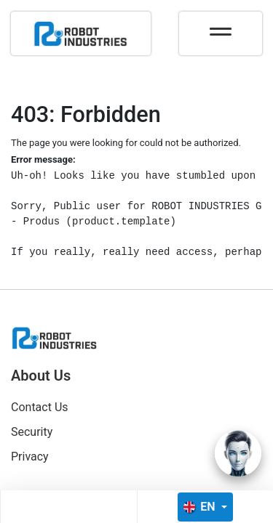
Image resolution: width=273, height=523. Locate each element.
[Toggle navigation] (220, 26)
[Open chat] (238, 453)
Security (31, 432)
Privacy (30, 456)
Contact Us (39, 407)
